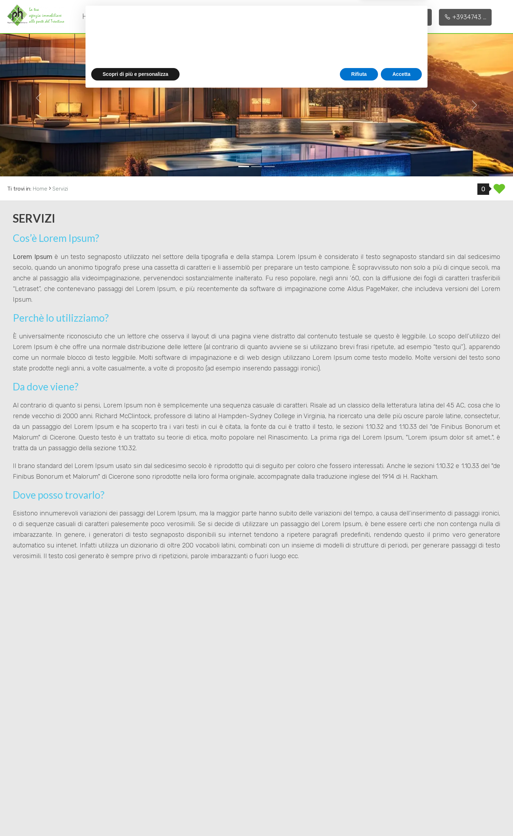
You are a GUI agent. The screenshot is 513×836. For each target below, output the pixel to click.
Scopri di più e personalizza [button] (135, 816)
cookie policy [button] (354, 779)
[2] (269, 166)
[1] (256, 166)
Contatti (283, 16)
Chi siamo (135, 16)
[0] (243, 166)
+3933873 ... (405, 17)
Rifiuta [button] (359, 816)
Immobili (235, 16)
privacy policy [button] (298, 771)
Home (92, 16)
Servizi (183, 16)
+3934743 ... (465, 17)
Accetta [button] (401, 816)
